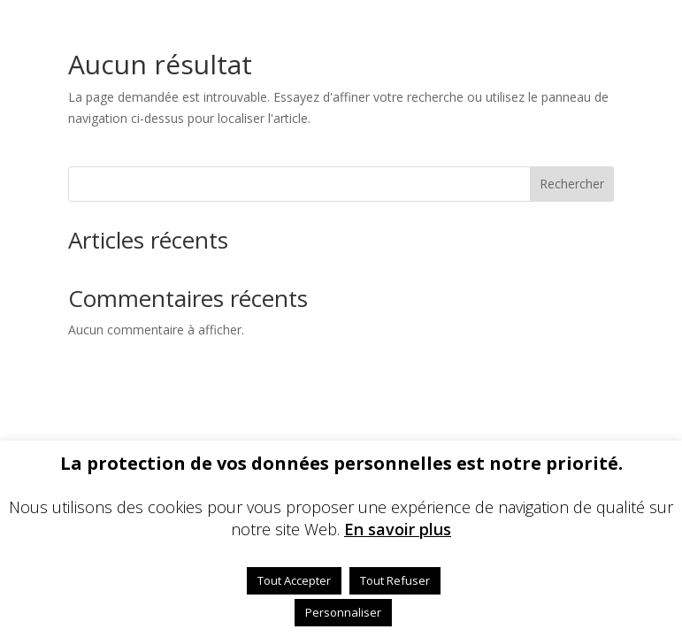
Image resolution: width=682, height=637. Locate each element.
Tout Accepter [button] (294, 580)
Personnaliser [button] (343, 612)
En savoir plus (397, 529)
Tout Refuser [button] (395, 580)
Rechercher (572, 183)
